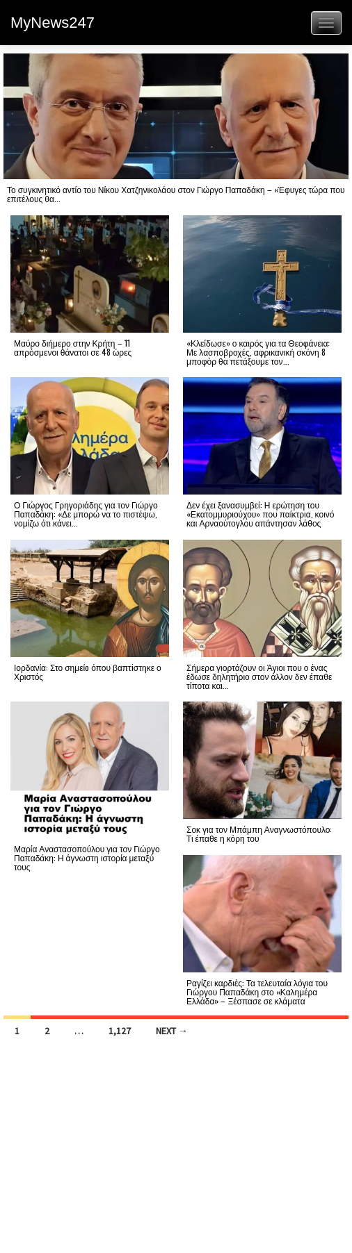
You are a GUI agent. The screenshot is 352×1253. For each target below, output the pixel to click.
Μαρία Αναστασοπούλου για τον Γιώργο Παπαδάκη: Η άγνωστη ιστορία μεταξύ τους (87, 857)
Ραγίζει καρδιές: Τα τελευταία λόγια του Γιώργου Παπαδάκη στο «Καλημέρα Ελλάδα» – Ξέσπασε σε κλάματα (257, 991)
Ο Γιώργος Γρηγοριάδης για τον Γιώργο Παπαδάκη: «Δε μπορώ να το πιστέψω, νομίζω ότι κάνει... (86, 514)
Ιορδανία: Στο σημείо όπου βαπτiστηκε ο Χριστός (87, 671)
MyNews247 (52, 22)
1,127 (120, 1030)
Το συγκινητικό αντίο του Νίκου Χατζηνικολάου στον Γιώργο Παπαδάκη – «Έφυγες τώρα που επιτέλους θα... (176, 193)
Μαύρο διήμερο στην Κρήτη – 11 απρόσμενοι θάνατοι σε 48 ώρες (72, 347)
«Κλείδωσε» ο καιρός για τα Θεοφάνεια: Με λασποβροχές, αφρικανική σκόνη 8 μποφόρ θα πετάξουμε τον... (258, 352)
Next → (172, 1030)
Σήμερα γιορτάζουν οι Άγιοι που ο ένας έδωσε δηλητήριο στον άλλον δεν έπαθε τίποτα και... (259, 676)
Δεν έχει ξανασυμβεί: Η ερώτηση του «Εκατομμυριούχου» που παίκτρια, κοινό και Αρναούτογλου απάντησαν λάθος (260, 514)
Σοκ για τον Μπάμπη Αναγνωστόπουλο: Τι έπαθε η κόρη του (259, 833)
